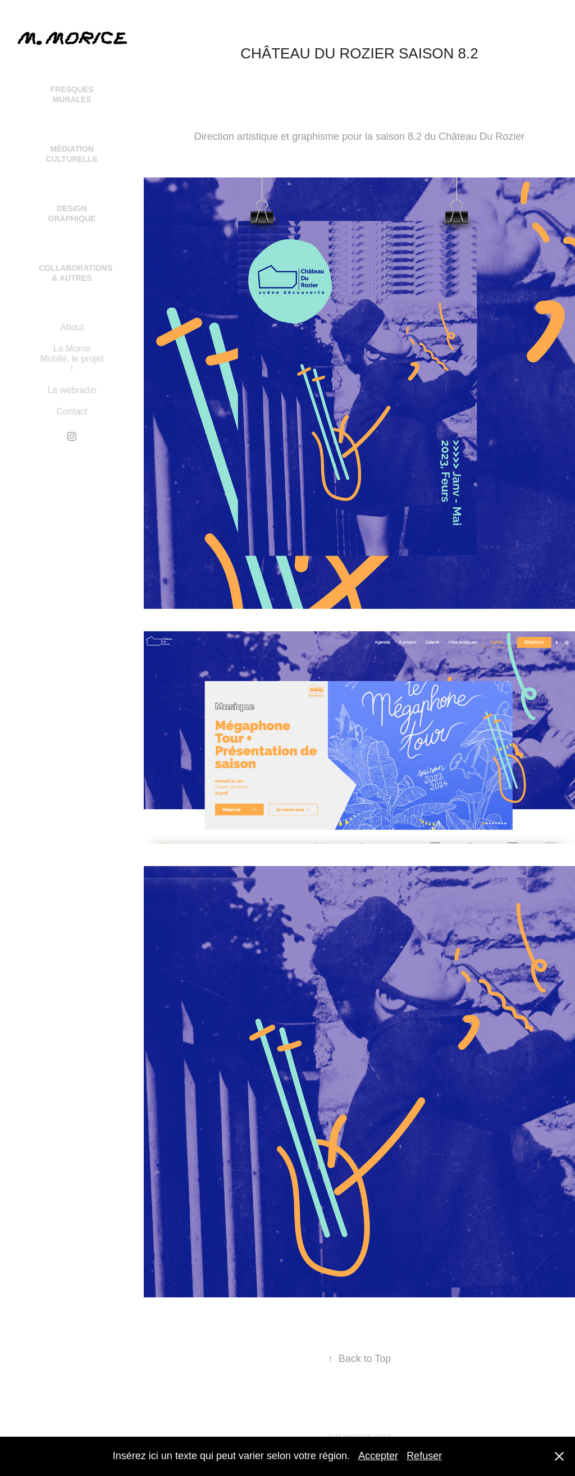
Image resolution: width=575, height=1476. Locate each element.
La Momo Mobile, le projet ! (72, 358)
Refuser (424, 1455)
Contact (71, 411)
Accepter (378, 1455)
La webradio (71, 390)
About (72, 327)
